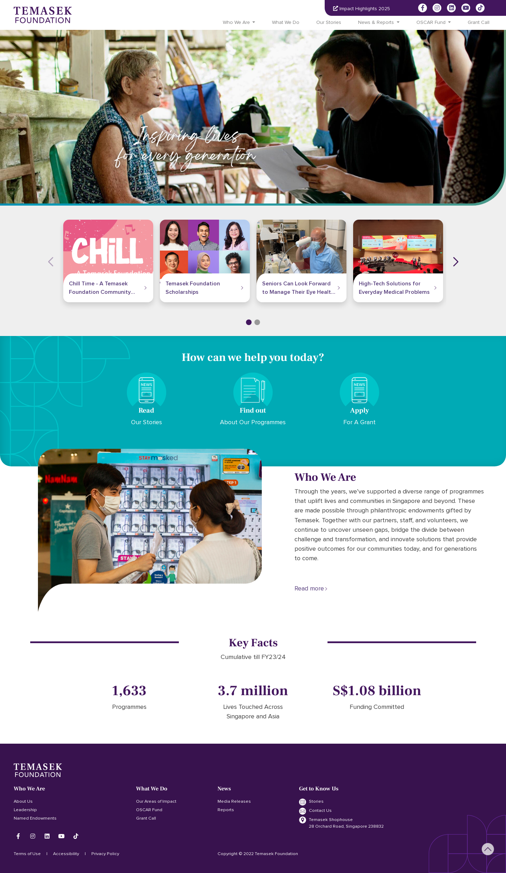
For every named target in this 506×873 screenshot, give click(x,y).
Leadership (25, 810)
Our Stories (328, 22)
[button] (249, 322)
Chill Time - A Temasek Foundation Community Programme (100, 288)
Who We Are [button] (236, 22)
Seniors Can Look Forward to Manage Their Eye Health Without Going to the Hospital (298, 288)
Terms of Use (27, 853)
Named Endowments (35, 818)
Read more (309, 588)
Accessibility (66, 853)
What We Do (285, 22)
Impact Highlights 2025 (361, 9)
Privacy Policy (105, 853)
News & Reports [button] (376, 22)
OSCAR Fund (149, 810)
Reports (226, 810)
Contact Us (315, 811)
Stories (311, 802)
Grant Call (478, 22)
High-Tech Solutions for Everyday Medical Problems (394, 288)
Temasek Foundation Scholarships (193, 288)
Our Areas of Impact (156, 801)
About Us (23, 801)
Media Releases (234, 801)
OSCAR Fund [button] (431, 22)
